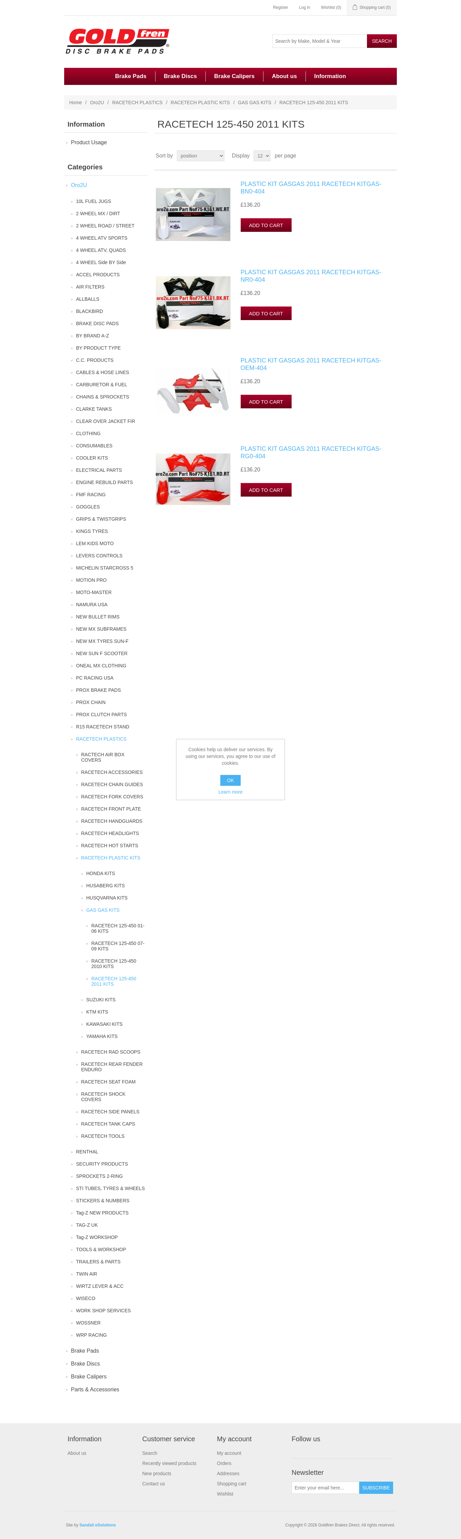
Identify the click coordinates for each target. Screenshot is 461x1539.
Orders (224, 1463)
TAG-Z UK (87, 1225)
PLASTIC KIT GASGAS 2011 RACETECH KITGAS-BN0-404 (311, 188)
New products (156, 1473)
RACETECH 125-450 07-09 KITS (117, 946)
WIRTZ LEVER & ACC (100, 1286)
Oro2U (97, 102)
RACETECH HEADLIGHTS (110, 833)
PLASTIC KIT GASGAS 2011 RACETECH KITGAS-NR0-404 (311, 276)
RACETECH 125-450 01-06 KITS (117, 928)
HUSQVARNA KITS (107, 898)
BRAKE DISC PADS (97, 323)
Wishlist (225, 1494)
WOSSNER (88, 1322)
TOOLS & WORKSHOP (101, 1249)
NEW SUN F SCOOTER (102, 653)
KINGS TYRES (92, 531)
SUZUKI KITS (100, 999)
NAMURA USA (92, 604)
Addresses (228, 1473)
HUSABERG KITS (105, 885)
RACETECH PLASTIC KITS (200, 102)
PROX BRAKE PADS (98, 690)
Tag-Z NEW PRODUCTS (102, 1213)
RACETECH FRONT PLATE (111, 809)
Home (75, 102)
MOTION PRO (91, 580)
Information (330, 76)
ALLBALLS (87, 299)
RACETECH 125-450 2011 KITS (113, 981)
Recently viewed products (169, 1463)
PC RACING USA (94, 678)
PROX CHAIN (91, 702)
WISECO (85, 1298)
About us (284, 76)
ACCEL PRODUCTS (98, 274)
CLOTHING (88, 433)
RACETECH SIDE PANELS (110, 1111)
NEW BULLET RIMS (97, 616)
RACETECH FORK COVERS (112, 796)
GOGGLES (88, 506)
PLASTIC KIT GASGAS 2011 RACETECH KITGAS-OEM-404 (311, 364)
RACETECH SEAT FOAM (108, 1081)
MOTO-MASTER (94, 592)
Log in (304, 7)
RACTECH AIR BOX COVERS (103, 757)
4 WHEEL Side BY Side (101, 262)
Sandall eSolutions (97, 1525)
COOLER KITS (92, 458)
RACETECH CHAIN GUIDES (112, 784)
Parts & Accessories (95, 1389)
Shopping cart (231, 1483)
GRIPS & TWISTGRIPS (101, 519)
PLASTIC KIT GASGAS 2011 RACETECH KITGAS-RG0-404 (311, 452)
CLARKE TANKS (94, 409)
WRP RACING (91, 1335)
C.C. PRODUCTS (94, 360)
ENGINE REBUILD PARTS (104, 482)
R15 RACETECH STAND (102, 726)
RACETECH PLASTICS (137, 102)
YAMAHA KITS (101, 1036)
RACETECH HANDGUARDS (111, 821)
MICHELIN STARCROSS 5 (104, 568)
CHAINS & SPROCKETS (102, 397)
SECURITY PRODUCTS (102, 1164)
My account (229, 1453)
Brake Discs (180, 76)
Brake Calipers (234, 76)
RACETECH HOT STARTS (109, 845)
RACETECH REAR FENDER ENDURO (112, 1066)
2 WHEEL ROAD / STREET (105, 225)
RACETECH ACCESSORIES (112, 772)
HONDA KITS (100, 873)
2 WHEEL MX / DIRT (98, 213)
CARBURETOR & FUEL (101, 384)
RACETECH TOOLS (103, 1136)
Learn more (230, 792)
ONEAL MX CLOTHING (101, 665)
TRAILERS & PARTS (98, 1261)
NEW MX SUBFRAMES (101, 629)
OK (230, 780)
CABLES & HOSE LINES (102, 372)
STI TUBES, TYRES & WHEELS (110, 1188)
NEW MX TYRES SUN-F (102, 641)
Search (149, 1453)
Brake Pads (131, 76)
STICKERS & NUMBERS (102, 1200)
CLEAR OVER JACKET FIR (105, 421)
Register (280, 7)
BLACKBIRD (89, 311)
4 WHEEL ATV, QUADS (101, 250)
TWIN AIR (86, 1274)
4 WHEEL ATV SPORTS (101, 238)
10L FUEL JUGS (93, 201)
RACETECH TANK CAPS (108, 1124)
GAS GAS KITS (254, 102)
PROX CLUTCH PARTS (101, 714)
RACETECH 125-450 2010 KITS (113, 963)
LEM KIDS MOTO (95, 543)
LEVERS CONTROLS (99, 555)
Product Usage (89, 142)
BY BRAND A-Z (92, 335)
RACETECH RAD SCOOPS (110, 1052)
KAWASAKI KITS (104, 1024)
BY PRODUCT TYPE (98, 348)
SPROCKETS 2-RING (99, 1176)
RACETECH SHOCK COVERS (103, 1096)
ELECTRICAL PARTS (99, 470)
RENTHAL (87, 1151)
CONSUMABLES (94, 445)
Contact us (153, 1483)
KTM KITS (97, 1012)
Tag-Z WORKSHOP (97, 1237)
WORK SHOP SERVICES (103, 1310)
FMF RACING (91, 494)
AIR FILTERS (90, 287)
